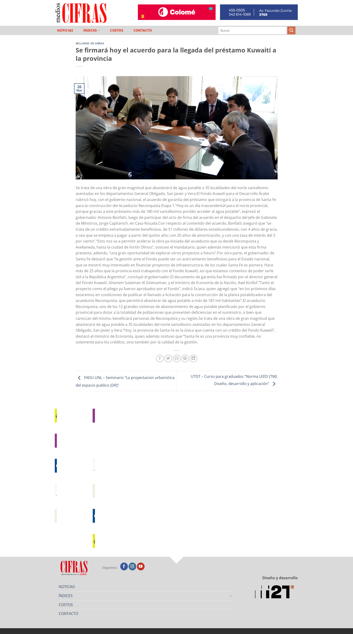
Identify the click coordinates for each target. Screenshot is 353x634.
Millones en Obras (90, 43)
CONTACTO (142, 30)
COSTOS (116, 30)
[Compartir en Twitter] (168, 358)
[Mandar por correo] (177, 358)
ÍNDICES (91, 30)
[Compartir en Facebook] (160, 358)
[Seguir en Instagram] (132, 566)
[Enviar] (291, 30)
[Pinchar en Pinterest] (185, 358)
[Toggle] (231, 596)
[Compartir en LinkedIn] (193, 358)
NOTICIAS (65, 30)
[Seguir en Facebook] (124, 566)
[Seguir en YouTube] (141, 566)
